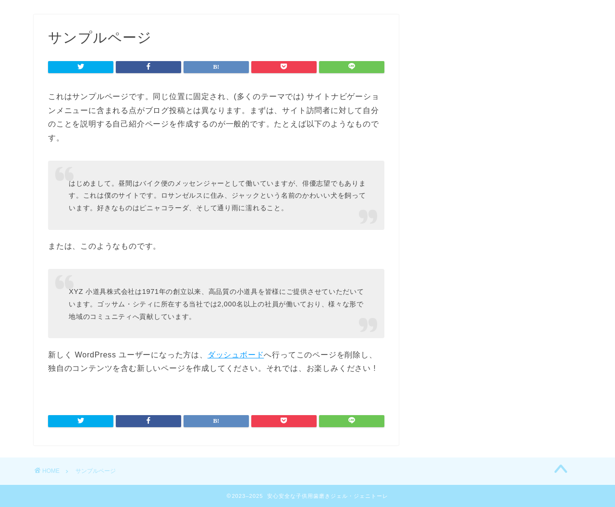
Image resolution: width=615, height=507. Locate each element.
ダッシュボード (236, 355)
